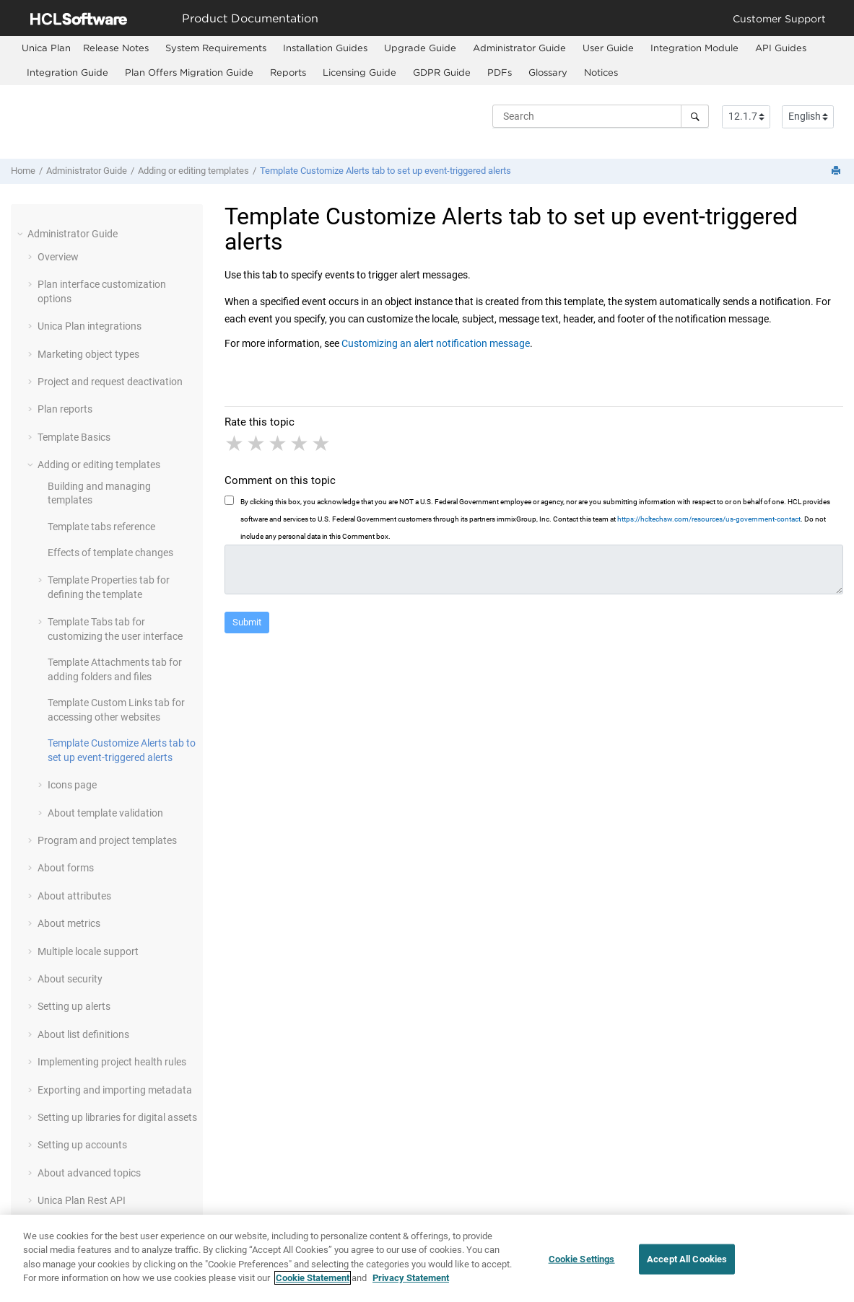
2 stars (257, 443)
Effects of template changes (110, 552)
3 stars (278, 443)
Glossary (547, 72)
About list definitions (83, 1034)
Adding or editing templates (193, 170)
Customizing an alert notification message (435, 343)
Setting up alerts (74, 1006)
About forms (66, 868)
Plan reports (65, 409)
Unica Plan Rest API (82, 1200)
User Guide (608, 48)
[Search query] (600, 116)
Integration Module (694, 48)
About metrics (69, 923)
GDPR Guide (442, 72)
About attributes (74, 896)
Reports (288, 72)
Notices (601, 72)
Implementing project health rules (112, 1062)
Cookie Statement (312, 1285)
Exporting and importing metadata (115, 1090)
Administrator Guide (519, 48)
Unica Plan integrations (89, 326)
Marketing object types (88, 354)
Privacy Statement (410, 1285)
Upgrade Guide (420, 48)
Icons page (72, 785)
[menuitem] (46, 48)
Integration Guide (67, 72)
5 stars (322, 443)
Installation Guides (325, 48)
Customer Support (779, 18)
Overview (58, 257)
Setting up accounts (82, 1145)
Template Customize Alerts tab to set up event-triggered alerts (385, 170)
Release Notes (116, 48)
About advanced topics (89, 1173)
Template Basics (74, 437)
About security (70, 979)
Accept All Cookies (687, 1267)
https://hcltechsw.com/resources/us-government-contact (709, 519)
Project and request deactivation (110, 381)
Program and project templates (107, 840)
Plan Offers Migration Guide (189, 72)
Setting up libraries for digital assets (117, 1117)
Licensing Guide (359, 72)
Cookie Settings (582, 1267)
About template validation (105, 813)
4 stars (300, 443)
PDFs (499, 72)
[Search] (695, 116)
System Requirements (215, 48)
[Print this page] (837, 171)
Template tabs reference (101, 526)
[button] (21, 234)
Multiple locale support (88, 951)
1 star (235, 443)
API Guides (780, 48)
